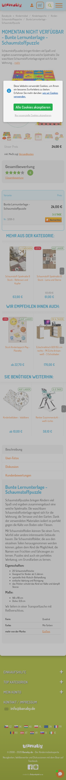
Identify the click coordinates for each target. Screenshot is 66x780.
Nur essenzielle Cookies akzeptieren (33, 115)
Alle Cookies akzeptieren (33, 107)
